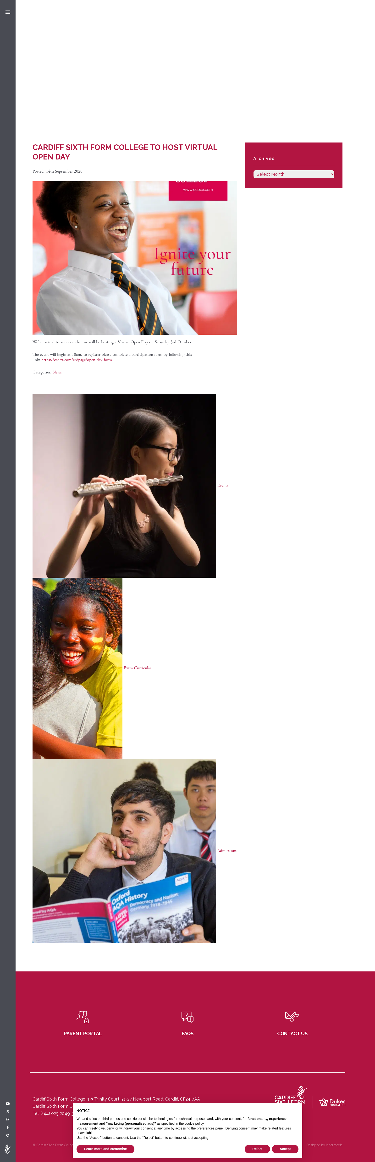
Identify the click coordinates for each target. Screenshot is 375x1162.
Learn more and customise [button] (105, 1149)
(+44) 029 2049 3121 (60, 1113)
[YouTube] (8, 1104)
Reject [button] (257, 1149)
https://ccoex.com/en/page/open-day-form (76, 359)
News (57, 372)
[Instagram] (7, 1120)
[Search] (7, 1136)
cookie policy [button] (194, 1123)
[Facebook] (8, 1127)
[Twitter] (8, 1112)
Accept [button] (285, 1149)
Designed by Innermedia (324, 1145)
